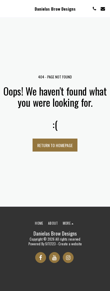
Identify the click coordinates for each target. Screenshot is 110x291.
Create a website (70, 243)
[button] (6, 8)
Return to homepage (55, 145)
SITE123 (50, 243)
